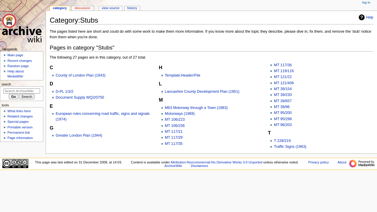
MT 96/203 (283, 125)
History (132, 8)
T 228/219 (282, 141)
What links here (19, 111)
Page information (20, 138)
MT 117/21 (174, 132)
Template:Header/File (183, 75)
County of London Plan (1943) (80, 75)
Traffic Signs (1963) (290, 147)
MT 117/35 (174, 144)
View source (110, 8)
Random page (18, 66)
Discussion (82, 8)
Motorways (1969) (180, 114)
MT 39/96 (282, 107)
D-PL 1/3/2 (64, 92)
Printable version (19, 127)
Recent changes (19, 60)
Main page (15, 55)
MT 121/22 (283, 77)
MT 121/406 (284, 83)
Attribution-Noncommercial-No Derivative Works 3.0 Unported (216, 162)
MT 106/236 (175, 126)
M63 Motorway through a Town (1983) (196, 108)
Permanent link (18, 132)
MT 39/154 (283, 89)
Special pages (18, 121)
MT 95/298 (283, 119)
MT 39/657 (283, 101)
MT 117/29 (174, 137)
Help (365, 17)
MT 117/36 (283, 65)
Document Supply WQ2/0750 (80, 97)
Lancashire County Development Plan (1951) (202, 92)
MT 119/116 (284, 71)
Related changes (20, 116)
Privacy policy (318, 162)
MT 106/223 (175, 119)
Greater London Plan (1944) (79, 135)
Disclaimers (199, 166)
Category (60, 8)
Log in (366, 2)
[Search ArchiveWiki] (21, 91)
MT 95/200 (283, 113)
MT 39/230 (283, 95)
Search (6, 84)
